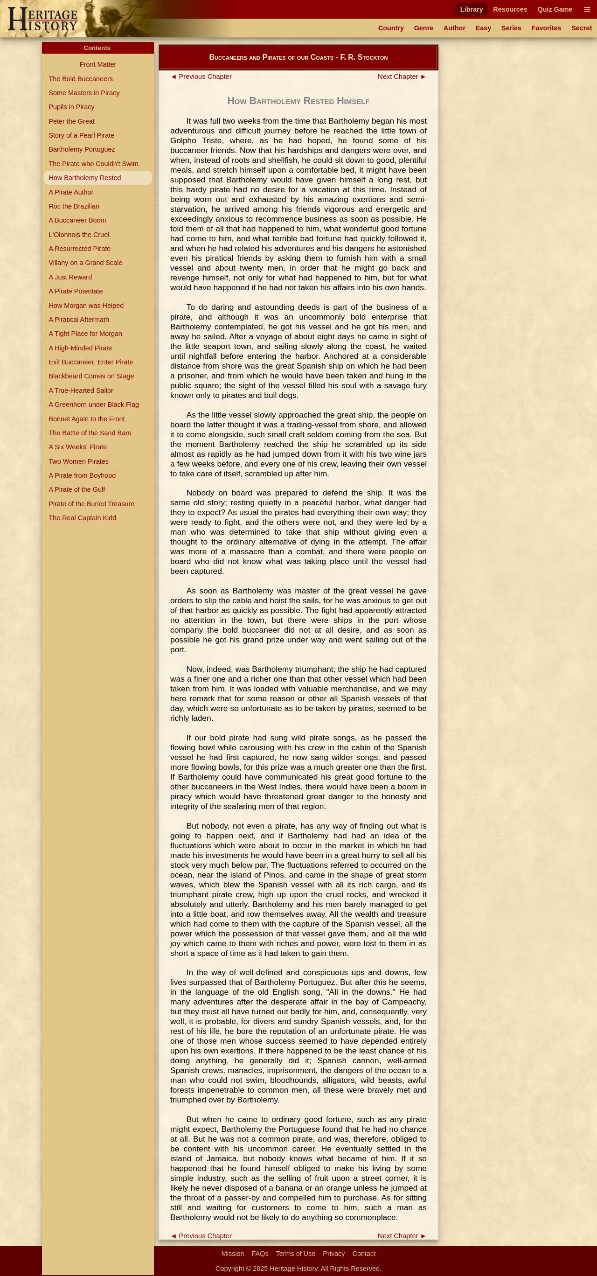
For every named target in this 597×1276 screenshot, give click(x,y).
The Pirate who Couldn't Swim (93, 163)
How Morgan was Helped (86, 305)
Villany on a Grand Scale (85, 262)
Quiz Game (554, 9)
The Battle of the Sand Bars (90, 433)
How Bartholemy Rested (85, 177)
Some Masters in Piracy (84, 93)
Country (391, 28)
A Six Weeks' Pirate (78, 447)
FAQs (260, 1253)
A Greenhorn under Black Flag (94, 404)
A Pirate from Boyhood (82, 475)
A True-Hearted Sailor (81, 390)
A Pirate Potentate (76, 291)
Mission (233, 1253)
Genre (424, 28)
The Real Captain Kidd (82, 518)
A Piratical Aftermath (79, 319)
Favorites (547, 28)
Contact (364, 1253)
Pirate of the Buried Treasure (91, 504)
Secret (581, 28)
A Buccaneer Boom (77, 220)
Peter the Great (71, 121)
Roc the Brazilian (74, 206)
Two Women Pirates (79, 461)
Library (471, 9)
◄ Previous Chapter (201, 76)
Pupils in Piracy (71, 107)
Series (511, 28)
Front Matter (98, 64)
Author (454, 28)
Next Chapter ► (402, 76)
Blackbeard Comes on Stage (91, 376)
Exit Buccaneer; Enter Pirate (91, 362)
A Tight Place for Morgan (85, 333)
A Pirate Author (71, 192)
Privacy (334, 1253)
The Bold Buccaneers (81, 79)
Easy (484, 28)
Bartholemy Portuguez (82, 149)
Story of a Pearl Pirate (81, 135)
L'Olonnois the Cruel (79, 234)
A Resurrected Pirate (80, 248)
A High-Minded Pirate (80, 348)
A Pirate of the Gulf (77, 489)
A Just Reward (70, 277)
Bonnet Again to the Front (87, 419)
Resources (510, 9)
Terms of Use (296, 1253)
